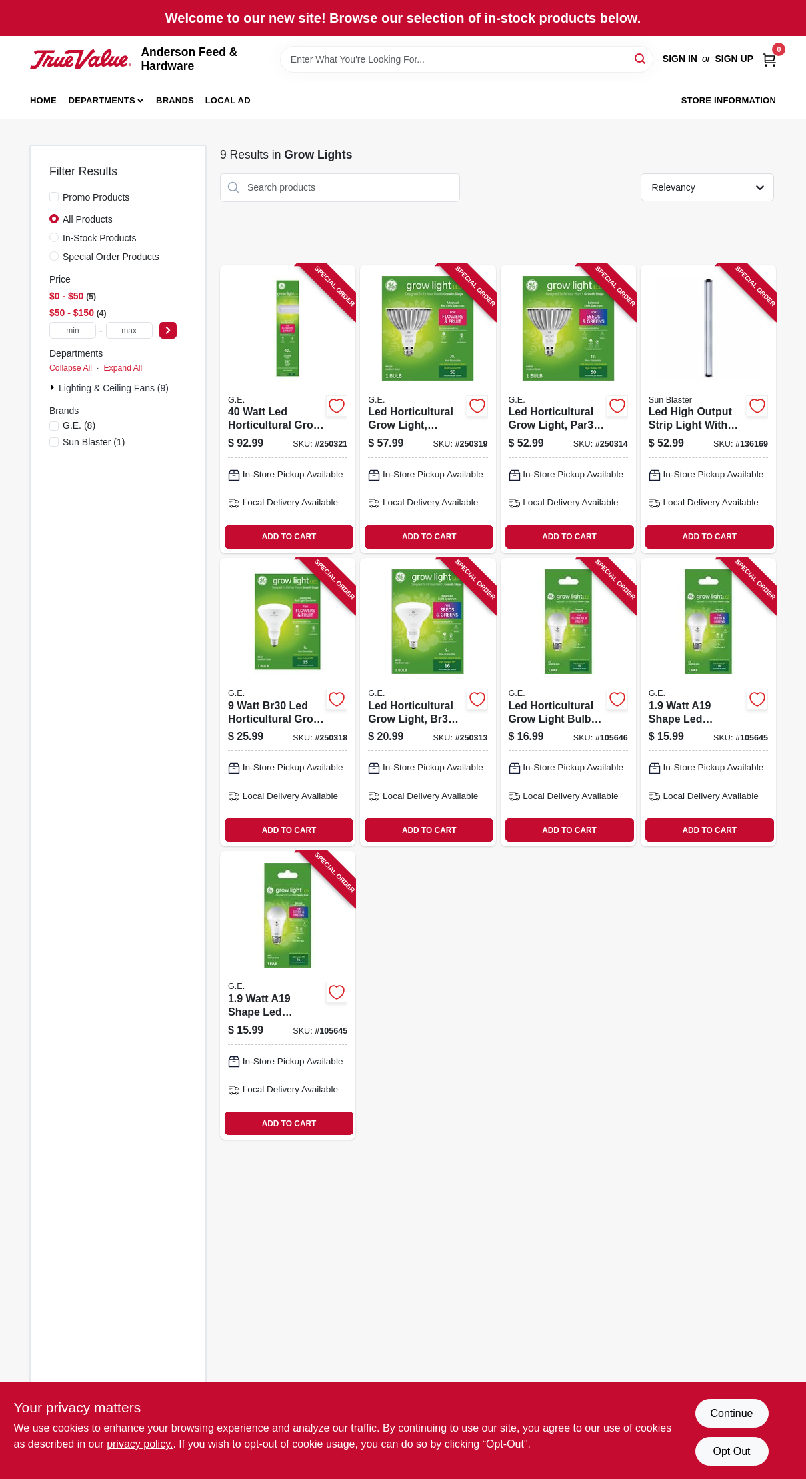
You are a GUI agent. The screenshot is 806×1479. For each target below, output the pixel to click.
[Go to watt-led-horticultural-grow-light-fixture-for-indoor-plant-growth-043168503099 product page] (287, 409)
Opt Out (731, 1451)
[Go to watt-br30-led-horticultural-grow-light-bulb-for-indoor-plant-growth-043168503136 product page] (287, 702)
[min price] (72, 330)
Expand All (122, 368)
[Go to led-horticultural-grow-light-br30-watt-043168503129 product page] (427, 702)
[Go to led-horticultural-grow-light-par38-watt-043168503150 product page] (427, 409)
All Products (88, 219)
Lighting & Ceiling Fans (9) (114, 388)
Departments (102, 100)
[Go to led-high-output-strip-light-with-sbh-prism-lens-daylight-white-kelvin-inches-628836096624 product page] (708, 409)
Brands (175, 100)
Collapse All (70, 368)
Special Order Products (111, 256)
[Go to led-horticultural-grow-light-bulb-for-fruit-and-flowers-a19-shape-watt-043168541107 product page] (568, 702)
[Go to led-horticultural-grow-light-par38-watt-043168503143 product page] (568, 409)
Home (43, 100)
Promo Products (96, 197)
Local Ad (228, 100)
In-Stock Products (100, 238)
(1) (94, 442)
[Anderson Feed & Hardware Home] (80, 59)
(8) (79, 425)
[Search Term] (466, 59)
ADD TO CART (289, 536)
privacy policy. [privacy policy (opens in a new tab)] (140, 1444)
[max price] (129, 330)
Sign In (680, 58)
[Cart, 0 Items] (769, 59)
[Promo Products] (54, 196)
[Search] (641, 58)
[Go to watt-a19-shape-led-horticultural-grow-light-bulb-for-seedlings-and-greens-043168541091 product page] (708, 702)
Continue (731, 1413)
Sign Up (734, 58)
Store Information (728, 100)
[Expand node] (54, 387)
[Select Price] (168, 330)
